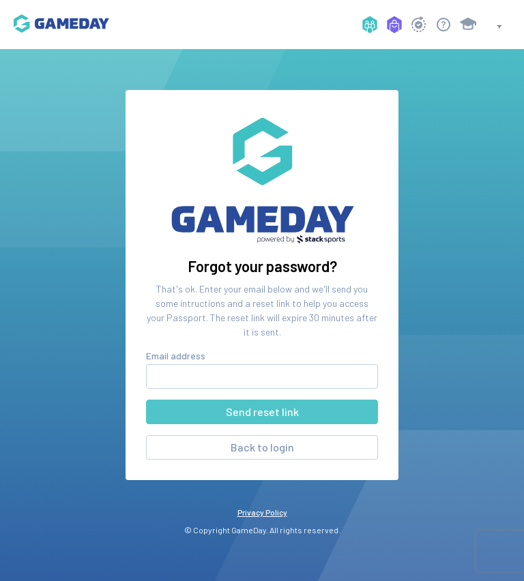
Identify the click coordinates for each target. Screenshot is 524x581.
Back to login (262, 447)
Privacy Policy (262, 512)
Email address (175, 355)
